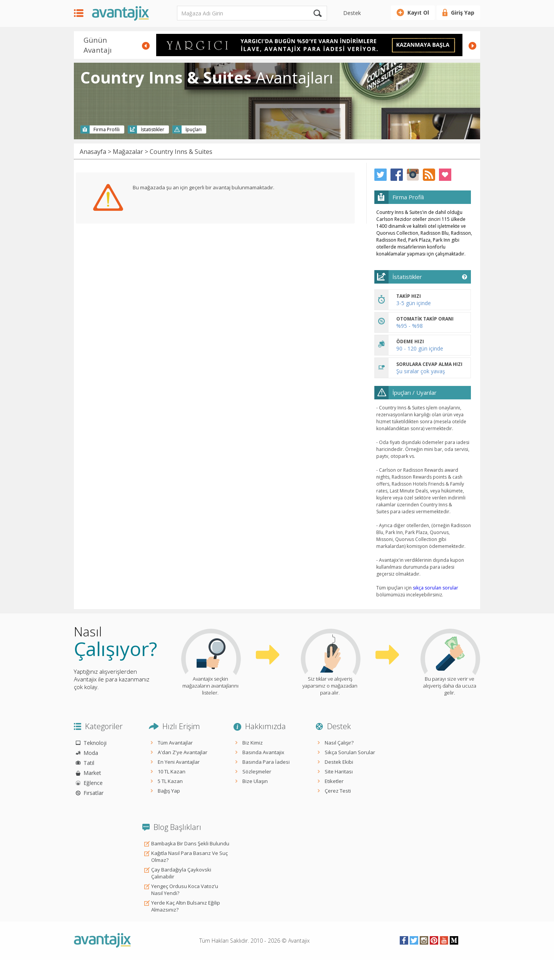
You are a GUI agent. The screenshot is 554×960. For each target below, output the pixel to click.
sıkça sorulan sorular (435, 587)
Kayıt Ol (418, 12)
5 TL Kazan (170, 781)
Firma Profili (106, 129)
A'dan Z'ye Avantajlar (182, 752)
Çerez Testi (338, 790)
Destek (352, 13)
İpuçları (193, 129)
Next (472, 46)
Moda (90, 752)
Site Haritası (339, 771)
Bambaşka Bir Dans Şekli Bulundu (190, 843)
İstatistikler (152, 129)
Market (92, 772)
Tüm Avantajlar (175, 742)
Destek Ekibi (339, 761)
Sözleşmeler (256, 771)
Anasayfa (93, 151)
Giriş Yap (462, 12)
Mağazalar (128, 151)
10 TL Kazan (171, 771)
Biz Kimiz (252, 742)
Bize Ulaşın (255, 781)
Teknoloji (95, 742)
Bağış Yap (169, 790)
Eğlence (93, 782)
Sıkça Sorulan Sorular (350, 752)
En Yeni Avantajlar (179, 761)
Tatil (88, 762)
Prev (146, 46)
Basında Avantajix (263, 752)
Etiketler (334, 781)
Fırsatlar (93, 792)
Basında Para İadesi (266, 761)
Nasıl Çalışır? (339, 742)
